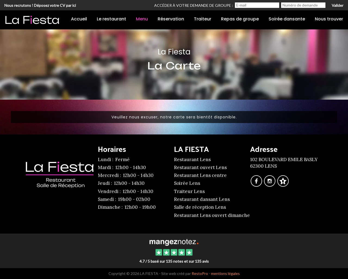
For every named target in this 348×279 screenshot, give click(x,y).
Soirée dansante (287, 19)
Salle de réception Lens (200, 207)
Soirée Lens (187, 183)
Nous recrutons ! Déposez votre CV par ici (40, 5)
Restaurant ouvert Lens (200, 167)
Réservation (171, 19)
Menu (142, 19)
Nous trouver (329, 19)
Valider (337, 5)
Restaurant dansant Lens (202, 199)
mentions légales (225, 273)
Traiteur (202, 19)
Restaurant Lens (192, 160)
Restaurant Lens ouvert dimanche (212, 215)
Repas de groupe (240, 19)
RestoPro (200, 273)
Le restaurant (111, 19)
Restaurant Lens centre (200, 175)
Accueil (79, 19)
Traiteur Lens (189, 191)
